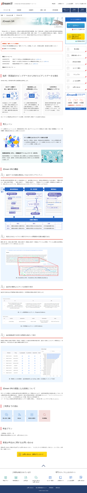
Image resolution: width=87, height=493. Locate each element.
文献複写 (31, 10)
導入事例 (76, 49)
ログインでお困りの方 (80, 3)
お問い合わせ (76, 87)
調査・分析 (43, 10)
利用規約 (51, 487)
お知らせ (38, 59)
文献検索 (19, 10)
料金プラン (5, 480)
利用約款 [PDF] (81, 41)
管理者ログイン (82, 10)
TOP (2, 15)
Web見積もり (16, 480)
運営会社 (58, 487)
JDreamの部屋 (76, 61)
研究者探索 (55, 10)
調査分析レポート (76, 55)
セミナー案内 (76, 68)
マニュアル (76, 74)
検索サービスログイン (66, 10)
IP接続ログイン (74, 10)
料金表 (53, 3)
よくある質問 (69, 3)
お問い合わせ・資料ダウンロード (33, 454)
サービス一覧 (7, 10)
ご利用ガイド (61, 3)
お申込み (26, 480)
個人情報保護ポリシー (41, 487)
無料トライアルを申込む (10, 48)
